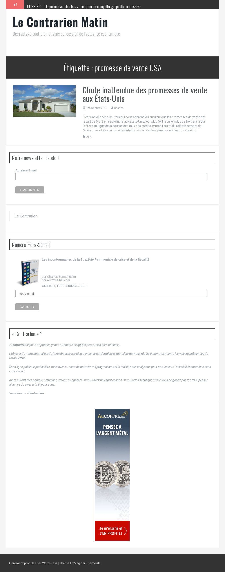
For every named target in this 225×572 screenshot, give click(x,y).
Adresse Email (26, 170)
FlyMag (75, 563)
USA (89, 136)
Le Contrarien (26, 216)
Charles (118, 108)
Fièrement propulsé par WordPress (33, 563)
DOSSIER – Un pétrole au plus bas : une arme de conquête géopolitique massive (84, 6)
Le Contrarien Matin (60, 21)
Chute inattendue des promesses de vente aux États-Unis (145, 94)
